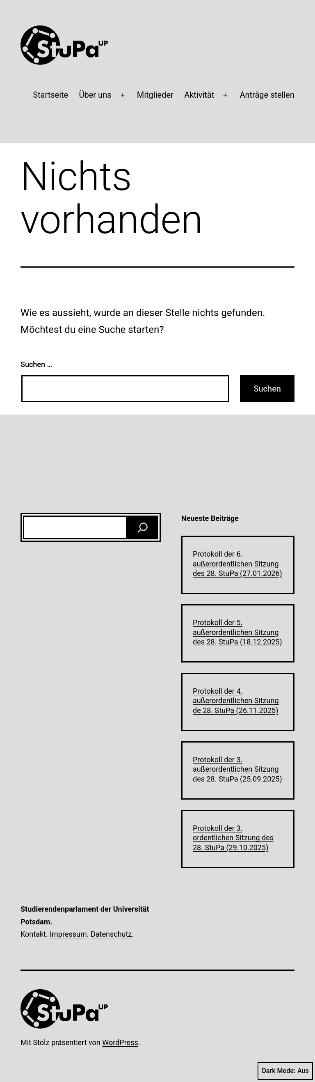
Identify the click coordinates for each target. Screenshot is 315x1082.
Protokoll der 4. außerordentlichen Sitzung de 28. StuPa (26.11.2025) (236, 701)
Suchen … (36, 364)
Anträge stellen (267, 95)
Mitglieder (155, 95)
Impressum (68, 934)
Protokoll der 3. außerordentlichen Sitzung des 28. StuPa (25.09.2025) (237, 769)
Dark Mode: (285, 1071)
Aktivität (199, 95)
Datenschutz (111, 934)
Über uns (95, 95)
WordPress (120, 1042)
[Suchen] (142, 527)
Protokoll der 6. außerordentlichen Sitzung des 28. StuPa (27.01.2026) (237, 564)
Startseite (50, 95)
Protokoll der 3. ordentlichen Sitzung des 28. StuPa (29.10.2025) (233, 838)
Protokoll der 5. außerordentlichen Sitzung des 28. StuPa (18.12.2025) (237, 632)
